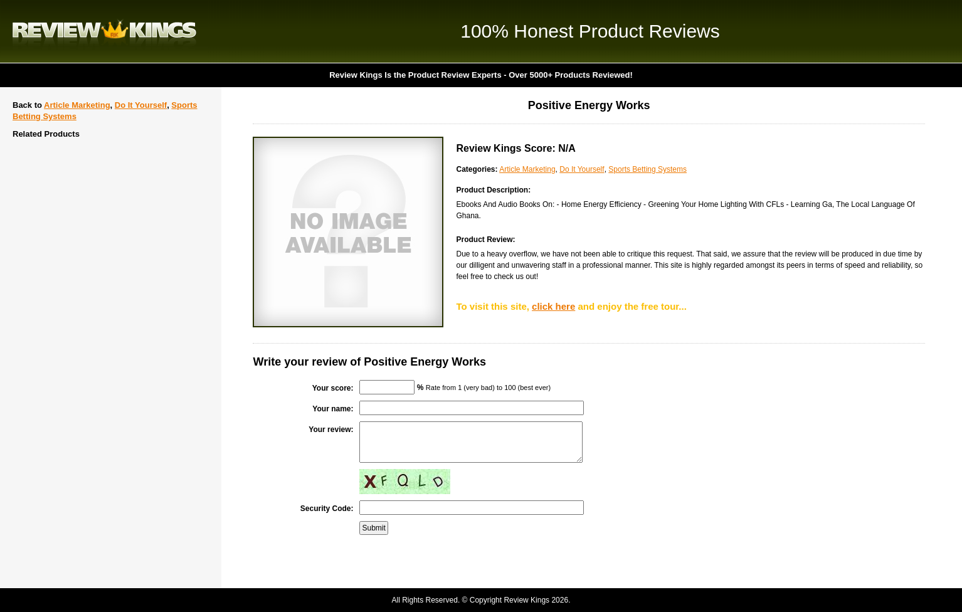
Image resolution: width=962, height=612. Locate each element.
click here (553, 306)
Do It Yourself (141, 105)
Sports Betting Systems (647, 169)
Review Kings (104, 31)
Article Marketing (77, 105)
